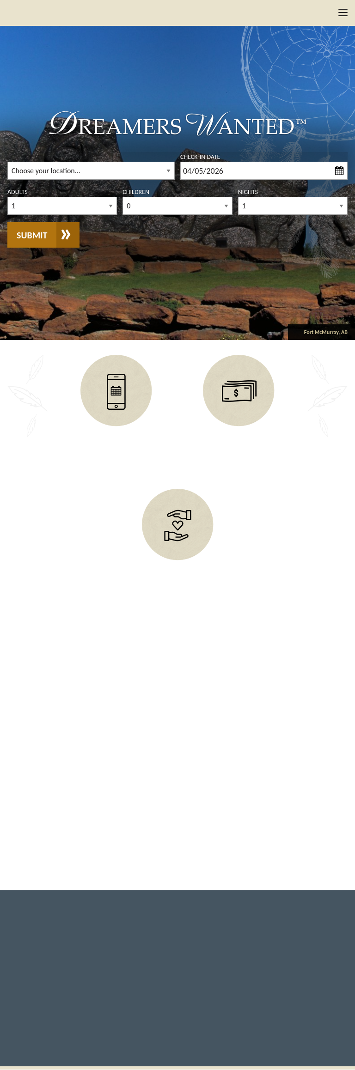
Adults (17, 192)
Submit (32, 235)
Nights (248, 192)
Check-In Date (200, 157)
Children (135, 192)
